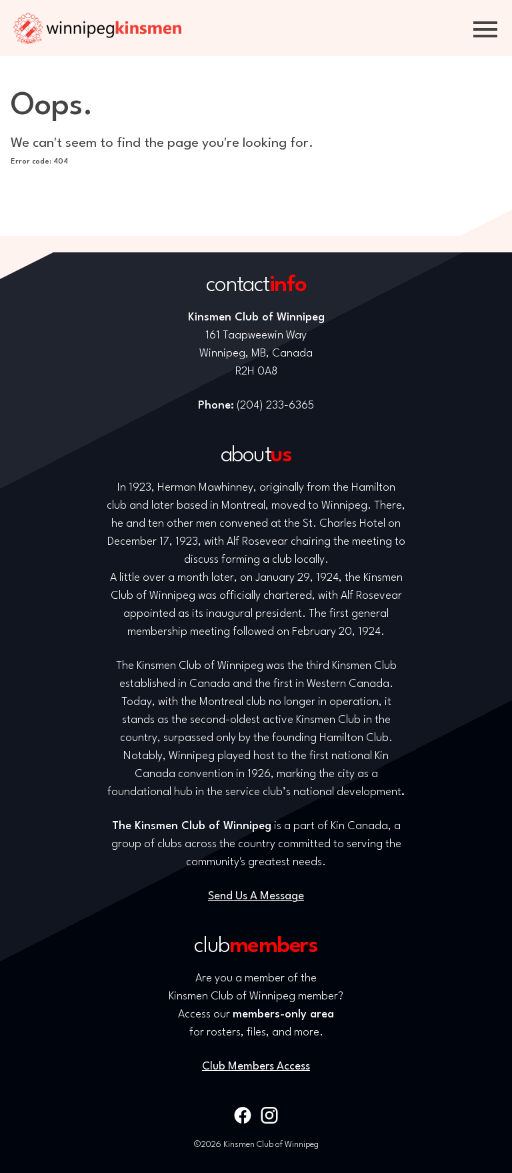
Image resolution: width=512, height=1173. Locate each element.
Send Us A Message (256, 896)
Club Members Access (256, 1066)
